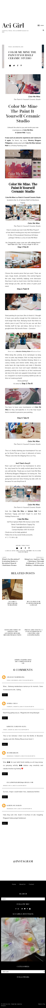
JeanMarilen (12, 753)
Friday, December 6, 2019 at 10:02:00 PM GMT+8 (20, 680)
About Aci (22, 884)
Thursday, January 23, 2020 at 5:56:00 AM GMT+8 (20, 706)
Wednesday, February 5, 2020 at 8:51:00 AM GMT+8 (21, 756)
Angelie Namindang (16, 677)
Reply (5, 694)
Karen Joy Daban (14, 805)
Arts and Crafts (18, 550)
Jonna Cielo (12, 703)
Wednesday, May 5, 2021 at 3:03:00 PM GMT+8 (19, 808)
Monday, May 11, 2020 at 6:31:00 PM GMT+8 (14, 785)
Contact (31, 884)
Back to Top (41, 1004)
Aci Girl (13, 25)
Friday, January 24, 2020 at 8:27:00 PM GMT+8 (16, 729)
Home (14, 884)
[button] (40, 25)
